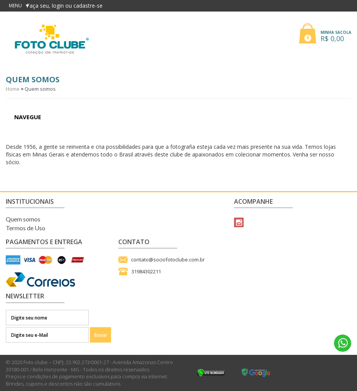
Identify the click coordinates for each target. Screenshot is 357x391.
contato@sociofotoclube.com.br (168, 259)
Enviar (100, 335)
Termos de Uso (25, 227)
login (58, 5)
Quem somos (40, 88)
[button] (325, 31)
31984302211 (146, 271)
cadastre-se (88, 5)
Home (13, 88)
